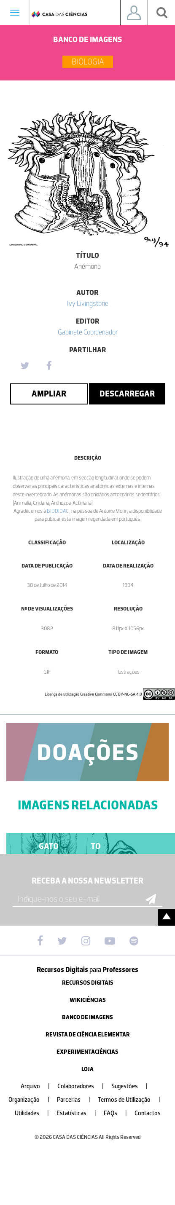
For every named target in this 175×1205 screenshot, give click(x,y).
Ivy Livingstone (87, 303)
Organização (32, 1100)
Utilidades (35, 1113)
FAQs (119, 1113)
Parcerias (77, 1100)
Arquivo (39, 1086)
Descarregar (127, 393)
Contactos (148, 1113)
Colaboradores (83, 1086)
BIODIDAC (58, 511)
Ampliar (49, 393)
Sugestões (132, 1086)
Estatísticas (80, 1113)
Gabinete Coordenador (88, 332)
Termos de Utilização (132, 1100)
